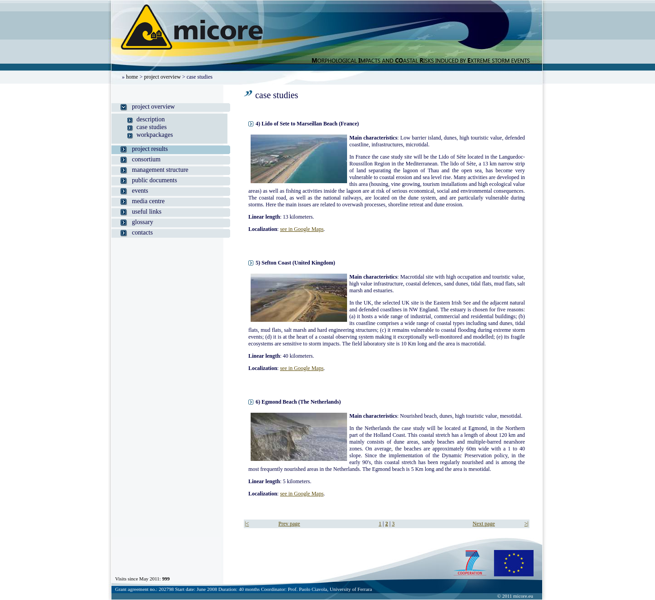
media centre (148, 201)
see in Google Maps (302, 229)
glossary (142, 222)
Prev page (289, 523)
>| (526, 523)
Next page (484, 523)
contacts (142, 232)
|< (247, 523)
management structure (160, 169)
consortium (146, 159)
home (132, 77)
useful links (146, 211)
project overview (162, 77)
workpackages (154, 134)
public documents (154, 180)
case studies (151, 127)
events (140, 190)
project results (150, 148)
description (150, 119)
